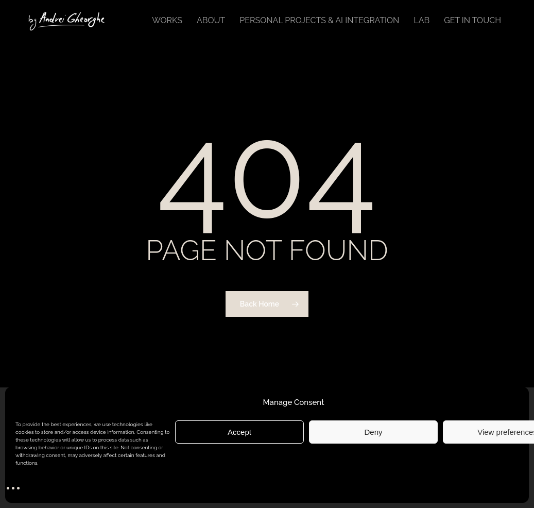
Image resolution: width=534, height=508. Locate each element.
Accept (239, 432)
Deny (373, 432)
